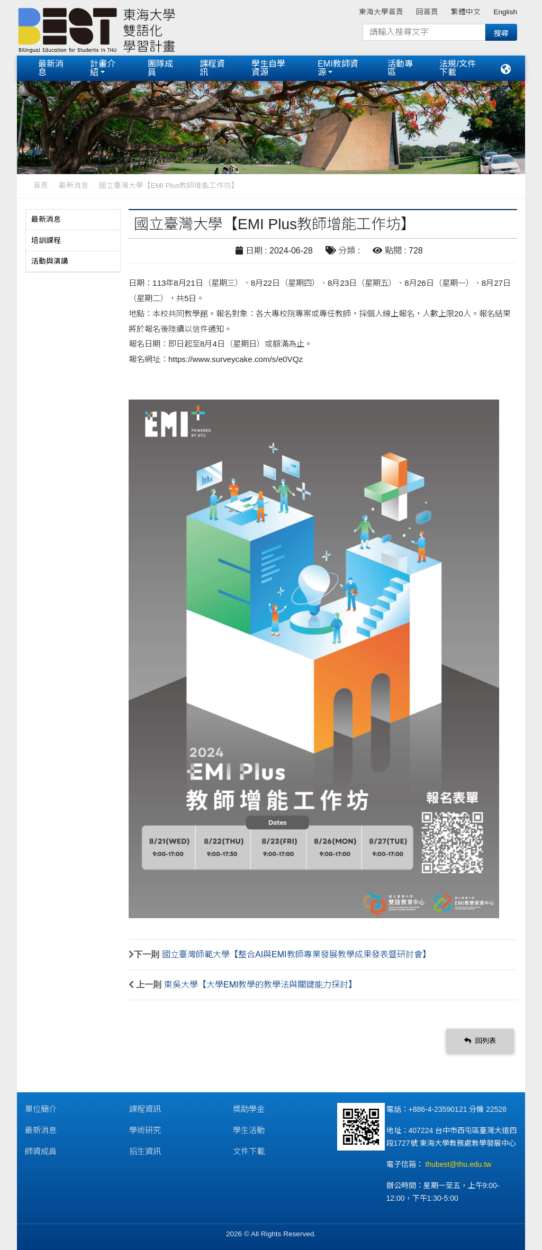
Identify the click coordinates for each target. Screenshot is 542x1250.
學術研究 (145, 1130)
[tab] (73, 219)
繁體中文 (466, 12)
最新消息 (51, 68)
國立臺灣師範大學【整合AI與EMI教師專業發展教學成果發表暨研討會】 (296, 954)
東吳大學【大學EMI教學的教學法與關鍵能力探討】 (260, 984)
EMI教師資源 (338, 68)
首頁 (40, 185)
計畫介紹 (102, 68)
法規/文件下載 (457, 68)
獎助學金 (249, 1108)
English (505, 12)
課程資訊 (212, 68)
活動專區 (400, 68)
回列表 (480, 1041)
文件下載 (249, 1151)
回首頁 (427, 12)
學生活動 (249, 1130)
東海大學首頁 (381, 12)
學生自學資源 (268, 68)
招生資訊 (145, 1151)
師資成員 (41, 1151)
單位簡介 (41, 1108)
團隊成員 (160, 68)
